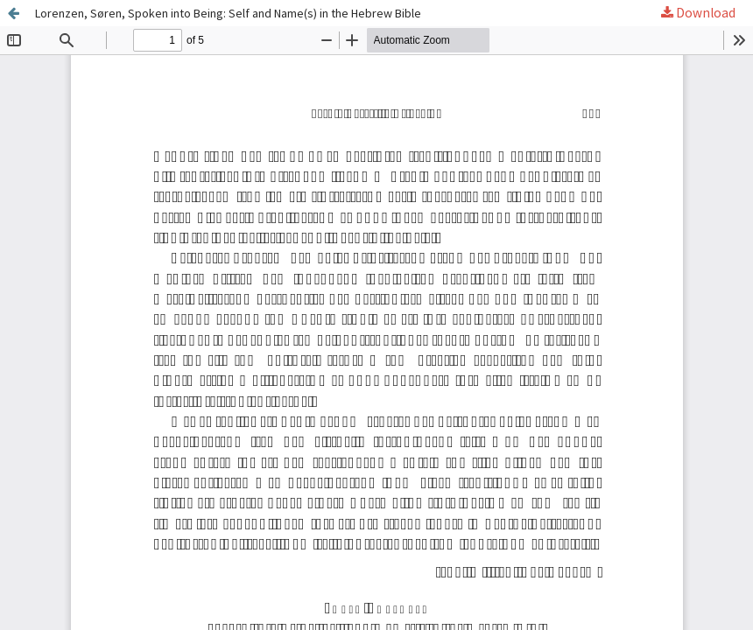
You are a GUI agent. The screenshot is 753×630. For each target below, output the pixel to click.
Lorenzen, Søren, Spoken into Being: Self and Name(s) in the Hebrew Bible (229, 13)
